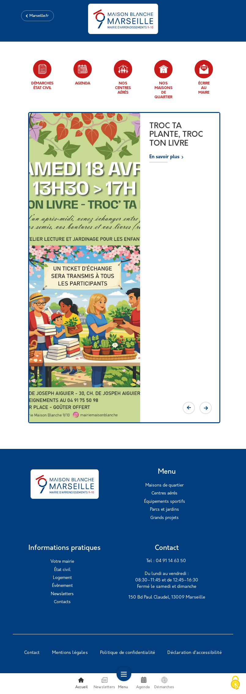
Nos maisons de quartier (163, 79)
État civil (62, 570)
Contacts (62, 602)
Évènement (62, 586)
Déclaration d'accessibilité (194, 653)
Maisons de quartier (164, 485)
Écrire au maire (204, 77)
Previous (189, 408)
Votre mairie (62, 562)
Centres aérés (164, 493)
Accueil (81, 683)
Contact (31, 653)
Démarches (164, 683)
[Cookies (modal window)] (235, 683)
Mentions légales (70, 653)
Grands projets (164, 518)
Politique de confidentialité (127, 653)
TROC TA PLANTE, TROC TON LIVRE (176, 134)
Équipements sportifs (164, 502)
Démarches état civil (42, 75)
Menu (123, 683)
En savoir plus (164, 157)
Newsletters (62, 594)
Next (205, 408)
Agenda (82, 72)
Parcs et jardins (164, 510)
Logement (62, 578)
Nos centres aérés (123, 77)
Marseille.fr (39, 16)
